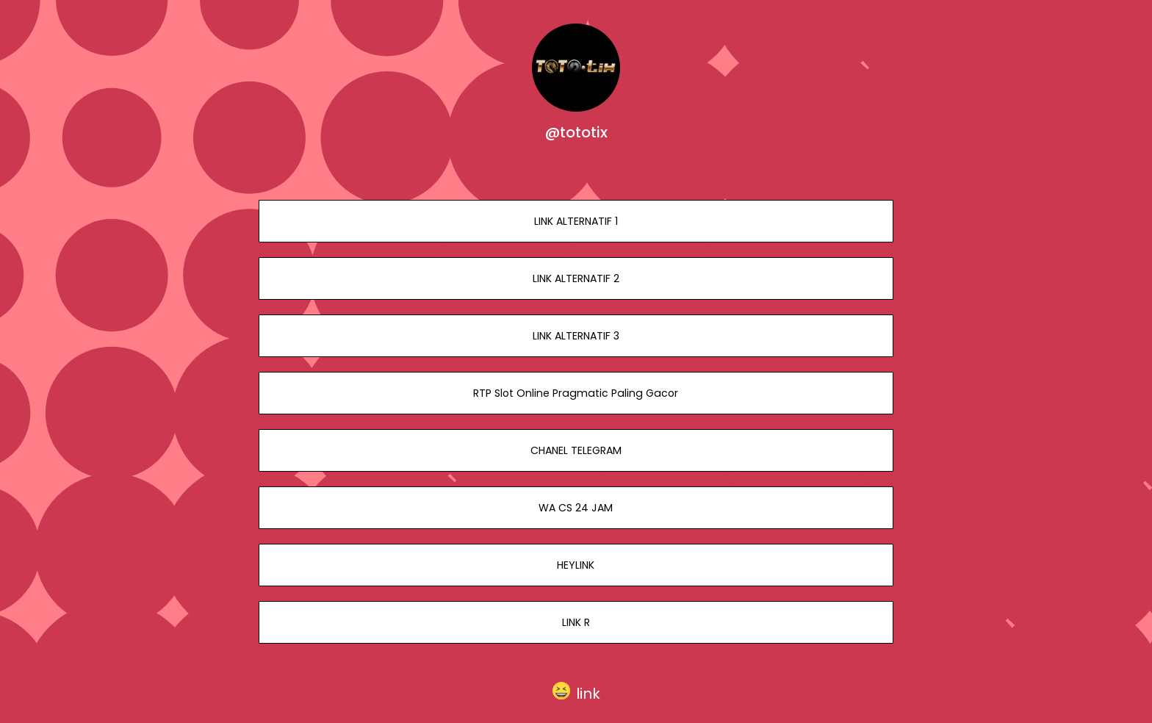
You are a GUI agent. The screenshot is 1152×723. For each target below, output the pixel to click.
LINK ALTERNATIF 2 (576, 278)
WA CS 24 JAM (576, 507)
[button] (576, 690)
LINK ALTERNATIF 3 (576, 335)
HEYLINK (575, 565)
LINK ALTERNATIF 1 (576, 221)
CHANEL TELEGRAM (576, 450)
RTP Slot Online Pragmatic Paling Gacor (575, 393)
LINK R (576, 622)
